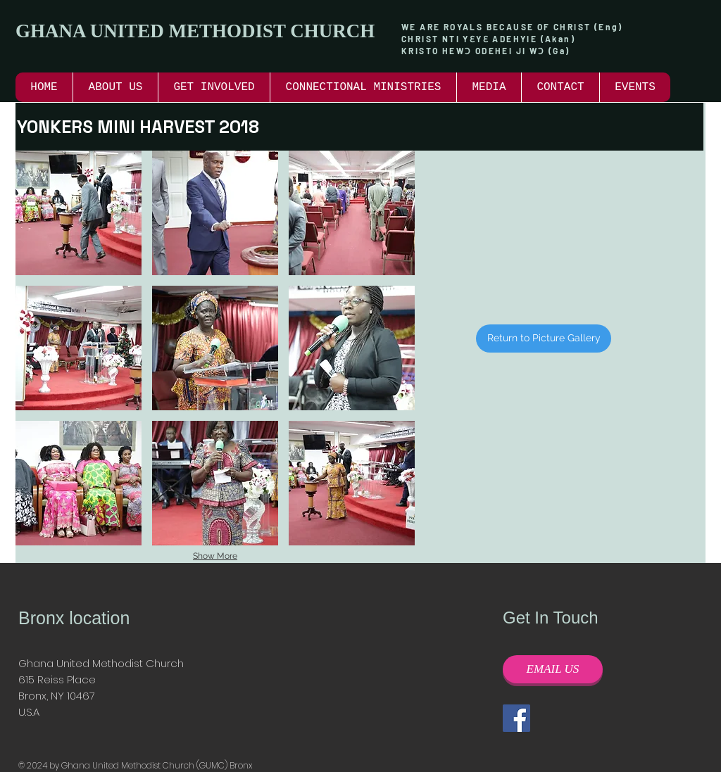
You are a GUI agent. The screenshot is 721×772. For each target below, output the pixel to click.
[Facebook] (516, 718)
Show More (215, 556)
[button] (214, 87)
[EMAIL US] (553, 669)
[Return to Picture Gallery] (543, 338)
